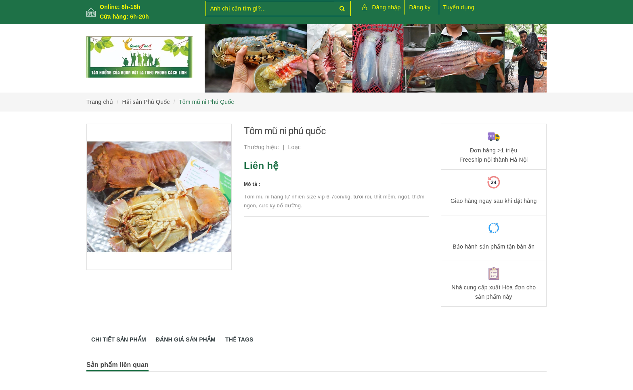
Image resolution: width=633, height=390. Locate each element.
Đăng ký (419, 7)
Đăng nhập (386, 7)
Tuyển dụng (458, 7)
